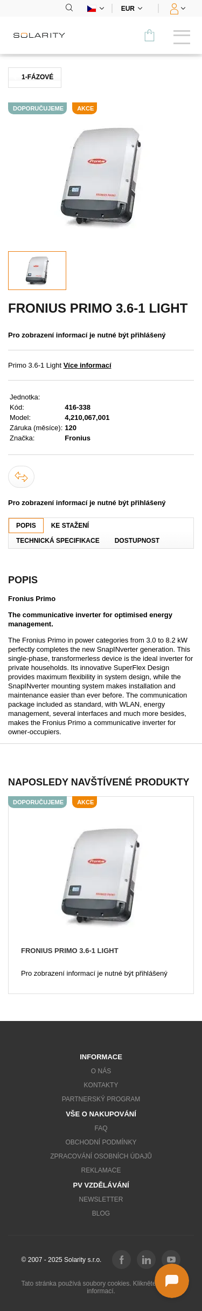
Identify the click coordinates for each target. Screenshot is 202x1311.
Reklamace (101, 1170)
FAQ (100, 1128)
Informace (101, 1057)
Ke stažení (70, 525)
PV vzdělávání (101, 1185)
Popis (26, 525)
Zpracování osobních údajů (101, 1156)
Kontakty (101, 1085)
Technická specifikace (58, 540)
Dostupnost (137, 540)
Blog (101, 1213)
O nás (101, 1071)
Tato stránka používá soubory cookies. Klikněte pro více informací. (100, 1287)
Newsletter (101, 1199)
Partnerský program (101, 1099)
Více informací (88, 365)
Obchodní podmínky (100, 1142)
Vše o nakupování (101, 1114)
